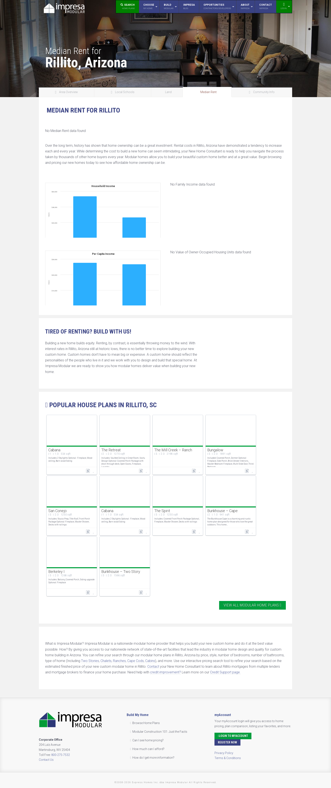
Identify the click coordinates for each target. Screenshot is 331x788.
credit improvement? (165, 672)
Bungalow (215, 450)
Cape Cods (135, 661)
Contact (153, 667)
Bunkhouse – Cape (222, 511)
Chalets (105, 661)
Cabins (150, 661)
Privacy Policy (223, 753)
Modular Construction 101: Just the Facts (159, 731)
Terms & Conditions (227, 758)
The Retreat (111, 450)
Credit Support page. (225, 672)
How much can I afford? (148, 749)
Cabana (54, 450)
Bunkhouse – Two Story (120, 571)
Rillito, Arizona (86, 62)
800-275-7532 (60, 755)
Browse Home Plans (146, 723)
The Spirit (162, 511)
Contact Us (46, 759)
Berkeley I (56, 571)
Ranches (119, 661)
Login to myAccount (233, 736)
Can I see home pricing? (148, 740)
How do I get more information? (153, 757)
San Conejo (57, 511)
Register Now (227, 742)
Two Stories (90, 661)
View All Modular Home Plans (252, 605)
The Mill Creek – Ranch (173, 450)
